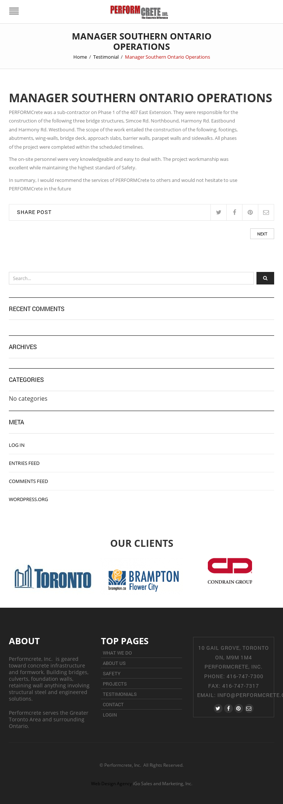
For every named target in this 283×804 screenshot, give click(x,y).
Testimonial (106, 57)
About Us (114, 663)
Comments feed (28, 481)
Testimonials (120, 694)
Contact (113, 704)
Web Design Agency (111, 783)
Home (80, 57)
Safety (111, 673)
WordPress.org (28, 499)
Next (262, 234)
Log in (17, 445)
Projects (115, 684)
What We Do (117, 653)
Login (110, 715)
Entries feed (24, 463)
